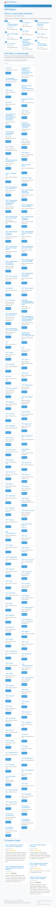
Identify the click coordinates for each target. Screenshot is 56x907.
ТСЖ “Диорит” (26, 23)
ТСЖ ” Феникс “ (41, 34)
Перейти (8, 73)
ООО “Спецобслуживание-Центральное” (12, 24)
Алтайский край (13, 6)
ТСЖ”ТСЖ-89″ (11, 44)
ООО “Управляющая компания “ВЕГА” (42, 44)
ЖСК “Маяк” (25, 31)
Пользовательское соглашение (43, 904)
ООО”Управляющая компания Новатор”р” (43, 24)
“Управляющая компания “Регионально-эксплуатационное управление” (27, 42)
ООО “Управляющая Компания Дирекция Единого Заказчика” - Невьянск (15, 868)
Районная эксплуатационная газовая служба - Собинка (38, 877)
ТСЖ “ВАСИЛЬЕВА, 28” (12, 34)
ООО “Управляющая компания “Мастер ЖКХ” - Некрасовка (14, 845)
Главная (6, 6)
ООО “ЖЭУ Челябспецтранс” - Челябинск (38, 845)
